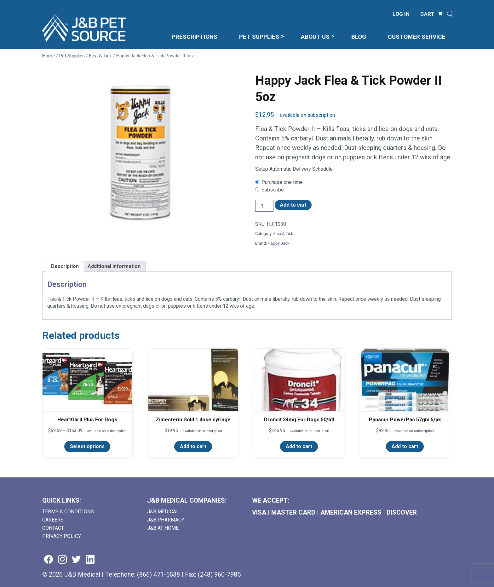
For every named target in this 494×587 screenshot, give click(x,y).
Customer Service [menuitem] (416, 36)
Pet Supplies (72, 56)
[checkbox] (353, 182)
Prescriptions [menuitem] (194, 36)
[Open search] (450, 13)
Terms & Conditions (68, 512)
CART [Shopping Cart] (427, 14)
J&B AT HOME (163, 528)
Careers (53, 520)
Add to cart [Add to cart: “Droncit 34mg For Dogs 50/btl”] (299, 446)
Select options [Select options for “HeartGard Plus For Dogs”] (87, 446)
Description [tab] (65, 266)
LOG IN (401, 14)
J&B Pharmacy (165, 520)
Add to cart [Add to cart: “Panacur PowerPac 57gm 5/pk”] (405, 446)
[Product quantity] (264, 206)
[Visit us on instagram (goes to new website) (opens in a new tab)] (62, 560)
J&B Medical (163, 512)
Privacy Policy (61, 536)
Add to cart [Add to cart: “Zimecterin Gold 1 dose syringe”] (193, 446)
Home (48, 56)
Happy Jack (279, 243)
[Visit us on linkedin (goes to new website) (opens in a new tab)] (90, 560)
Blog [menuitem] (358, 36)
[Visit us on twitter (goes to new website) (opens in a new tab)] (76, 560)
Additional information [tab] (114, 266)
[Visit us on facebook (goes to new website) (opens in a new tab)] (48, 560)
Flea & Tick (100, 56)
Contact (53, 528)
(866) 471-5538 (158, 574)
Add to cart (293, 205)
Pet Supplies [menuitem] (259, 36)
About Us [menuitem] (315, 36)
